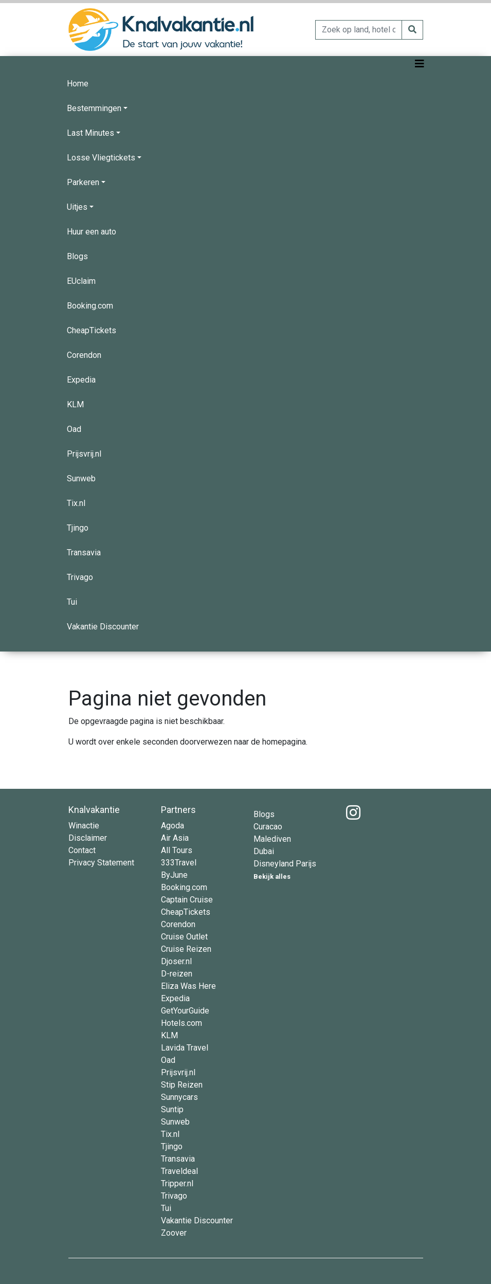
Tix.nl (76, 503)
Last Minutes (90, 133)
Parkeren (83, 182)
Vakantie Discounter (103, 626)
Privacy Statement (101, 862)
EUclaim (81, 281)
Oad (74, 429)
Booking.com (90, 306)
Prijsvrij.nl (84, 454)
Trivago (80, 577)
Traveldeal (179, 1171)
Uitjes (77, 207)
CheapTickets (91, 330)
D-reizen (176, 974)
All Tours (176, 850)
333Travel (178, 862)
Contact (82, 850)
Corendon (84, 355)
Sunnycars (179, 1097)
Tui (72, 602)
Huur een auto (91, 232)
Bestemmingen (94, 108)
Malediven (272, 839)
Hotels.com (181, 1023)
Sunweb (81, 478)
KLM (75, 404)
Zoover (174, 1233)
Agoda (172, 825)
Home (77, 83)
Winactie (83, 825)
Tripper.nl (177, 1183)
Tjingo (77, 528)
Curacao (267, 826)
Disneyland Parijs (284, 864)
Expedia (81, 380)
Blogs (77, 256)
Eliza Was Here (188, 986)
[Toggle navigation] (419, 63)
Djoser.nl (176, 961)
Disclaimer (87, 838)
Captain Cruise (187, 900)
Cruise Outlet (184, 937)
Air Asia (175, 838)
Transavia (84, 552)
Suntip (172, 1109)
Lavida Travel (184, 1048)
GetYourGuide (185, 1011)
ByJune (174, 875)
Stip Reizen (182, 1085)
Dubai (263, 851)
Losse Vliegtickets (101, 157)
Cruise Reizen (186, 949)
